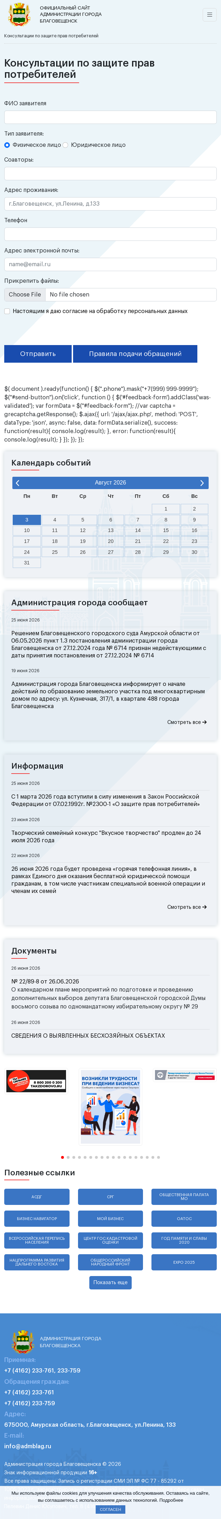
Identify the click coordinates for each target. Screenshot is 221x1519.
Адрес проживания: (31, 190)
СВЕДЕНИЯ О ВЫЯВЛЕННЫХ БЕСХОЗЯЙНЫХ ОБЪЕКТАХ (88, 1036)
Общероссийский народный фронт (110, 1262)
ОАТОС (184, 1219)
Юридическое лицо (98, 145)
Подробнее (171, 1500)
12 (83, 530)
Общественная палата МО (184, 1197)
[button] (62, 1157)
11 (55, 530)
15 (166, 530)
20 (111, 541)
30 (194, 552)
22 (166, 541)
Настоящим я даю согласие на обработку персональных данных (100, 311)
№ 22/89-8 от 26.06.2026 (45, 981)
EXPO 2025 (184, 1262)
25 (55, 552)
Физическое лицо (37, 145)
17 (27, 541)
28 (138, 552)
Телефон (15, 220)
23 (194, 541)
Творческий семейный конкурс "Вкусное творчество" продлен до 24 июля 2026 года (106, 836)
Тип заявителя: (24, 134)
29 (166, 552)
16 (194, 530)
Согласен (110, 1509)
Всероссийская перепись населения (37, 1240)
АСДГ (36, 1197)
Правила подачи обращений (135, 353)
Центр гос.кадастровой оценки (110, 1240)
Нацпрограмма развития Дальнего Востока (37, 1262)
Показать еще (110, 1282)
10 (27, 530)
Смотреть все (187, 722)
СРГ (110, 1197)
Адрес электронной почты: (41, 251)
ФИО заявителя (25, 103)
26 (83, 552)
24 (27, 552)
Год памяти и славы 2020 (184, 1240)
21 (138, 541)
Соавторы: (19, 160)
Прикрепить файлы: (31, 281)
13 (111, 530)
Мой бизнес (110, 1219)
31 (27, 562)
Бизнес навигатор (37, 1219)
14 (138, 530)
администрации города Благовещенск (72, 14)
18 (55, 541)
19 (83, 541)
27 (111, 552)
